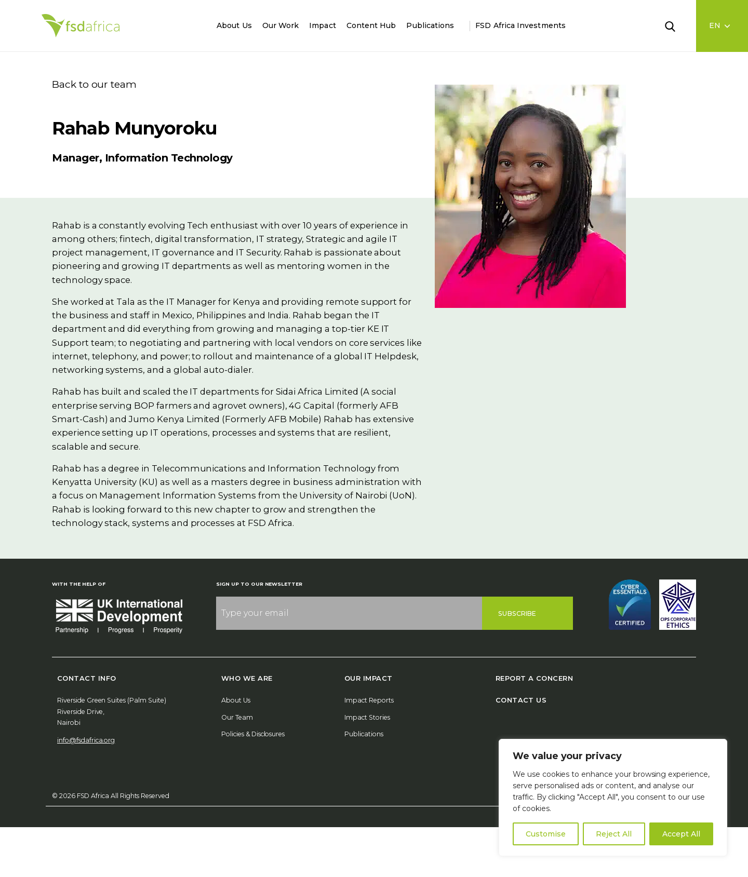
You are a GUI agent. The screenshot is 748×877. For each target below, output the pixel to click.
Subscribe (517, 613)
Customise (546, 834)
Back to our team (94, 84)
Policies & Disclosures (253, 734)
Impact (322, 25)
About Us (234, 25)
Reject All (614, 834)
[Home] (80, 25)
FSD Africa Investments (520, 25)
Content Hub (371, 25)
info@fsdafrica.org (86, 740)
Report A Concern (534, 678)
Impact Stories (367, 717)
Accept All (681, 834)
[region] (613, 797)
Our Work (280, 25)
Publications (430, 25)
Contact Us (521, 700)
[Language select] (722, 26)
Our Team (237, 717)
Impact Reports (369, 700)
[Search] (676, 25)
